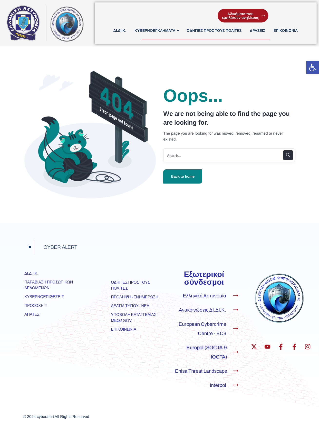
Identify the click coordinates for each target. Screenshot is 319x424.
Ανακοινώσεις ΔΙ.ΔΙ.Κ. (202, 310)
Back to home (182, 176)
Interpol (218, 385)
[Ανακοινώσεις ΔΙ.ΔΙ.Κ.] (235, 309)
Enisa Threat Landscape (201, 371)
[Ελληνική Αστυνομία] (235, 295)
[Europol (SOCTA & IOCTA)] (235, 352)
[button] (312, 67)
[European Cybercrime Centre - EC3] (235, 328)
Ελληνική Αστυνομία (204, 295)
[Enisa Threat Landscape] (235, 370)
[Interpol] (235, 385)
